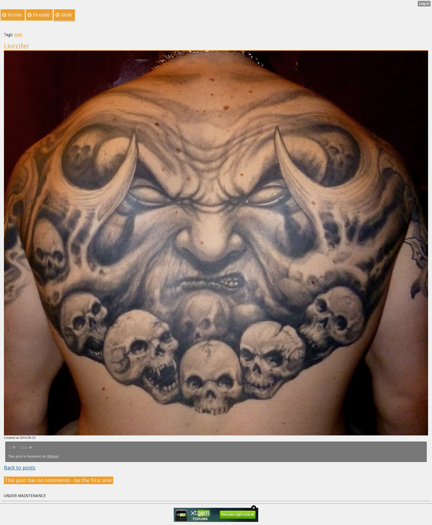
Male (18, 34)
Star (26, 448)
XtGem (52, 456)
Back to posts (19, 468)
